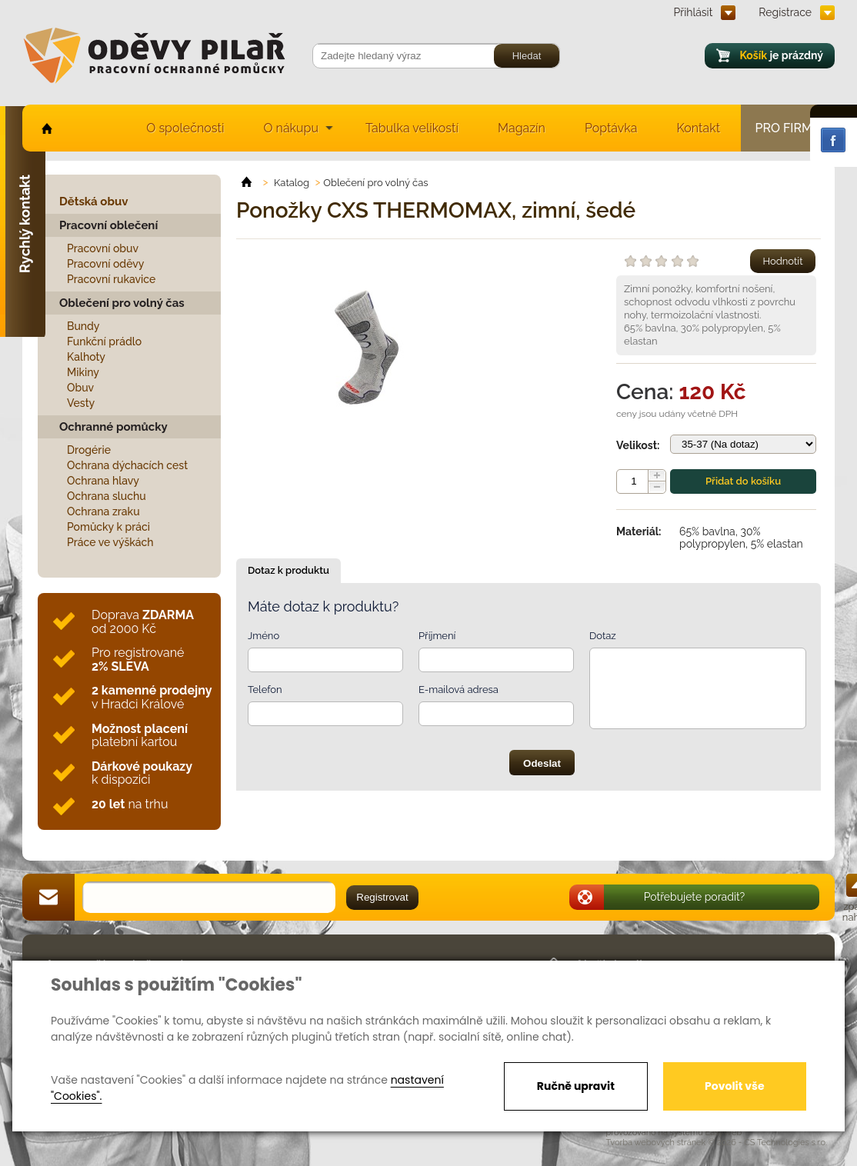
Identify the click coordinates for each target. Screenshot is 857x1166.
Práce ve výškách (110, 542)
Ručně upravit (576, 1086)
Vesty (81, 403)
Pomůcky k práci (108, 527)
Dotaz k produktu (288, 570)
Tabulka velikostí (412, 128)
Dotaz (602, 635)
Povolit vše (734, 1086)
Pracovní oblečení (108, 225)
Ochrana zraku (103, 511)
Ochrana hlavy (103, 481)
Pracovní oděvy (105, 264)
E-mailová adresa (458, 689)
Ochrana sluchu (106, 496)
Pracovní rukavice (111, 279)
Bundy (83, 326)
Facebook (833, 140)
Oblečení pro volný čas (122, 303)
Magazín (521, 128)
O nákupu (290, 128)
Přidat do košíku (743, 481)
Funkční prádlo (104, 341)
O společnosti (185, 128)
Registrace (785, 12)
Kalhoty (86, 357)
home (45, 128)
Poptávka (611, 128)
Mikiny (83, 372)
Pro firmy (788, 128)
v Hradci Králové (152, 697)
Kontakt (698, 128)
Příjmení (436, 635)
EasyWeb (723, 1133)
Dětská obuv (93, 201)
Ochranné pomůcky (113, 427)
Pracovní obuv (102, 248)
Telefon (265, 689)
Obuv (80, 387)
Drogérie (89, 450)
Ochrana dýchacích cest (127, 465)
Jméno (263, 635)
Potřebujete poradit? (694, 897)
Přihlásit (693, 12)
